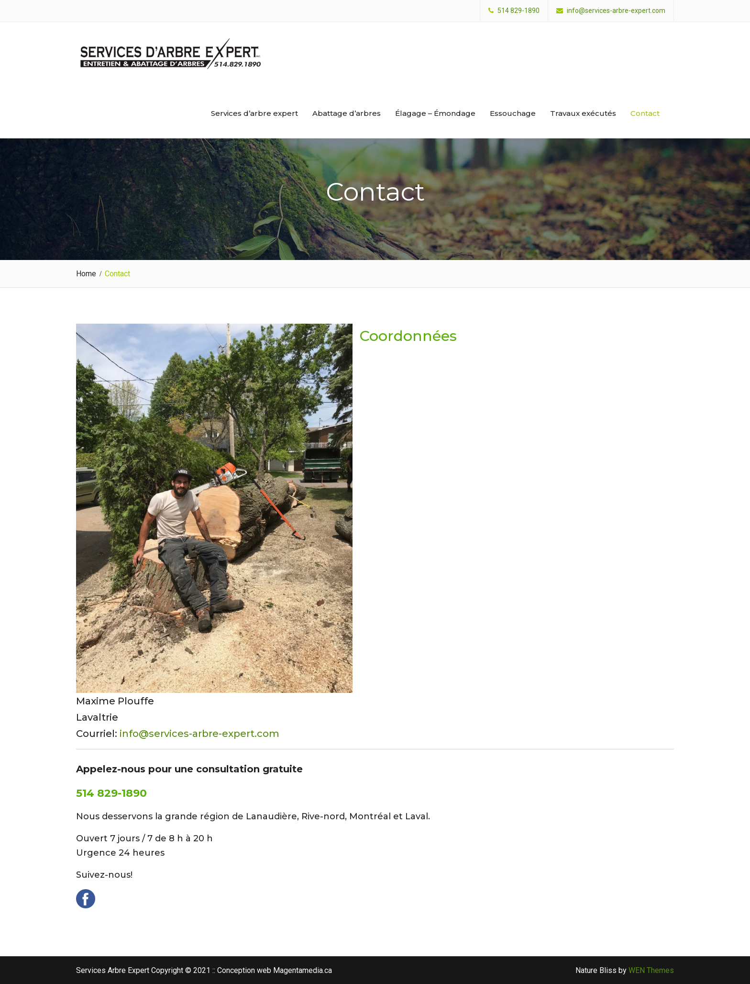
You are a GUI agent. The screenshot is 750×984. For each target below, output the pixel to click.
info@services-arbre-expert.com (616, 10)
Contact (645, 113)
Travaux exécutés (583, 113)
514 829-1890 (518, 10)
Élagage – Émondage (435, 113)
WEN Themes (651, 970)
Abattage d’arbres (346, 113)
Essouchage (513, 113)
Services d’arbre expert (254, 113)
